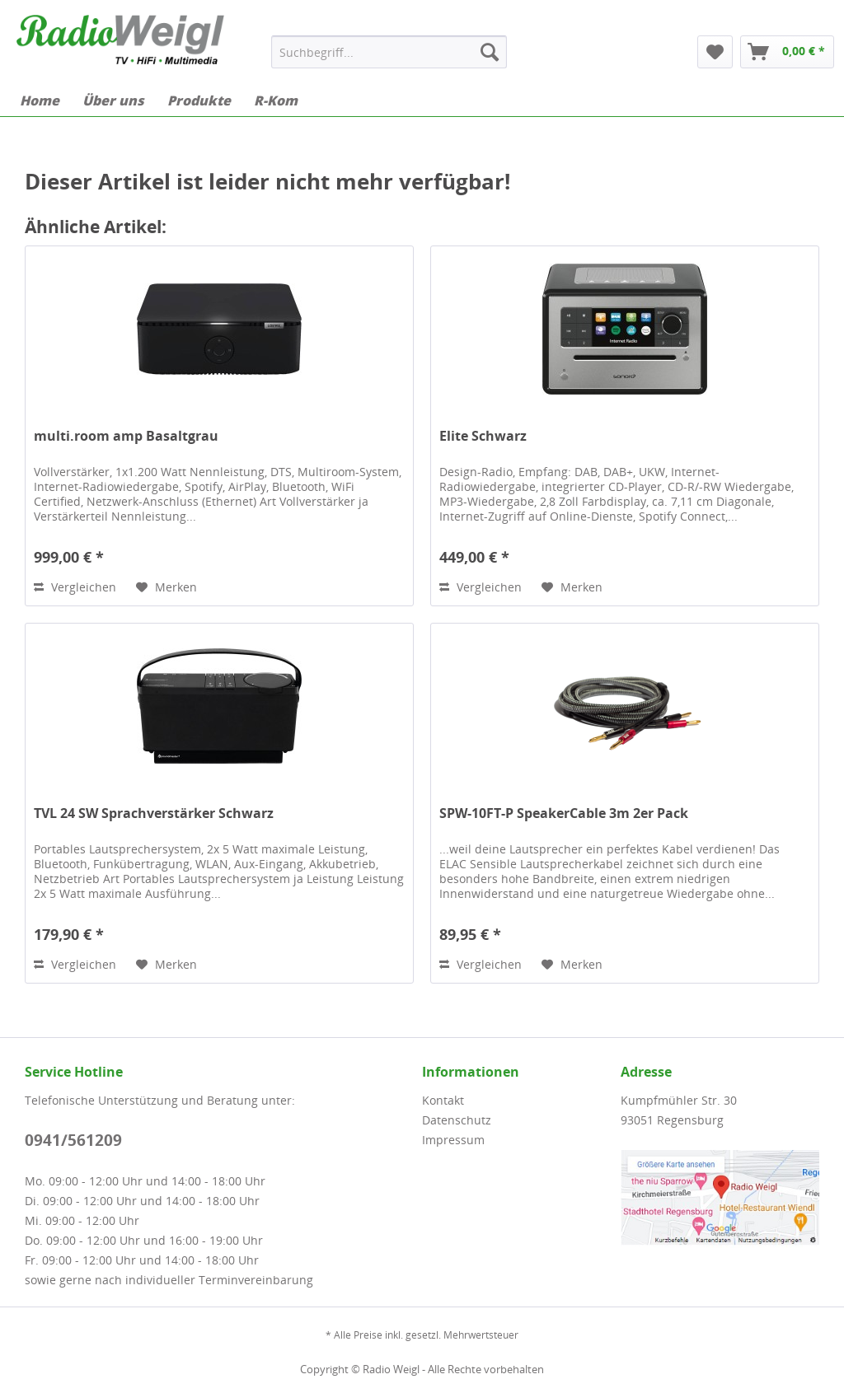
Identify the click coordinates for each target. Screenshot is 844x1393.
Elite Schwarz (483, 436)
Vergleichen (75, 587)
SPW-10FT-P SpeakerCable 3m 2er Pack (563, 813)
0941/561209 (73, 1140)
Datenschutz (456, 1120)
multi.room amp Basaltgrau (126, 436)
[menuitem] (389, 51)
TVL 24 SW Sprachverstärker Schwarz (154, 813)
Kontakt (443, 1100)
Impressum (453, 1140)
